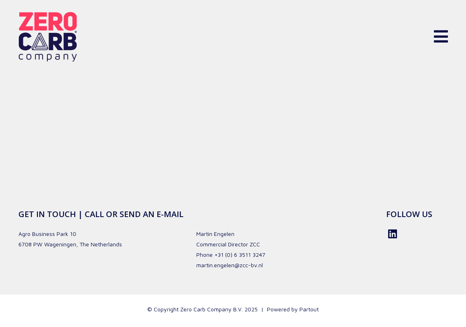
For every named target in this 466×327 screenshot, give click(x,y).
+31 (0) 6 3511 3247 (239, 254)
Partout (309, 309)
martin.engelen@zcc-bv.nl (229, 265)
